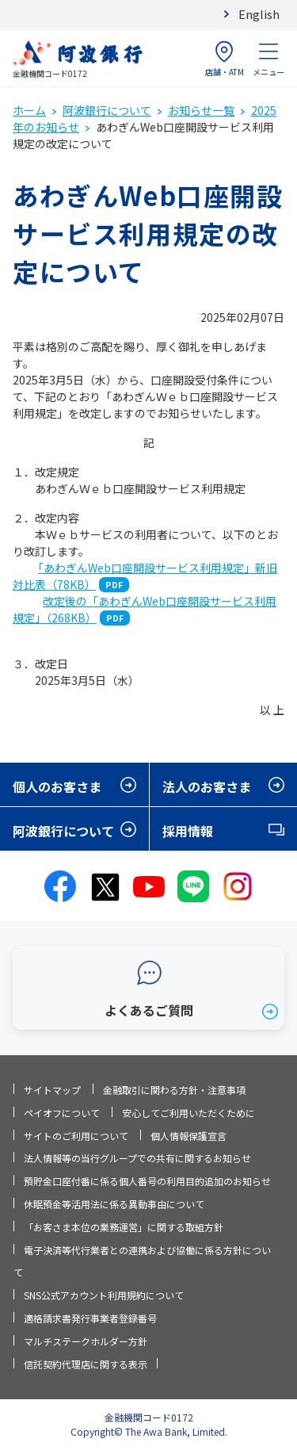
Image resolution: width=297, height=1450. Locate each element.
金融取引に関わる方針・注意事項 (174, 1089)
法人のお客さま (206, 786)
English (259, 14)
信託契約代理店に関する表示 (85, 1364)
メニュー (268, 59)
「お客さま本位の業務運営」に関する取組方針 (123, 1227)
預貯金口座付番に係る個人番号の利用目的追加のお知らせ (147, 1181)
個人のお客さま (57, 786)
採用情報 (187, 830)
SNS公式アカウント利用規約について (104, 1295)
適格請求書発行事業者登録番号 (90, 1318)
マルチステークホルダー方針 (85, 1341)
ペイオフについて (62, 1112)
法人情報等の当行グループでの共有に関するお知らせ (137, 1158)
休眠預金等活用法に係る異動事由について (114, 1204)
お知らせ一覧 (201, 110)
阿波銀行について (107, 110)
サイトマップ (52, 1089)
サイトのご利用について (76, 1135)
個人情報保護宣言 (188, 1135)
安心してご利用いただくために (188, 1112)
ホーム (29, 110)
